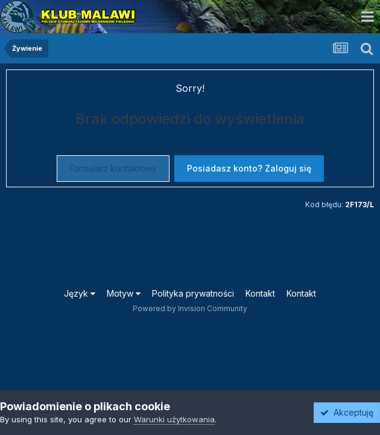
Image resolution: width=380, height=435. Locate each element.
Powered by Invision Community (190, 308)
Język (79, 293)
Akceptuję (346, 412)
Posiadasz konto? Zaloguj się (249, 168)
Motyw (124, 293)
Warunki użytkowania (174, 419)
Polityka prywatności (193, 293)
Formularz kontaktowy (113, 168)
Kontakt (260, 293)
